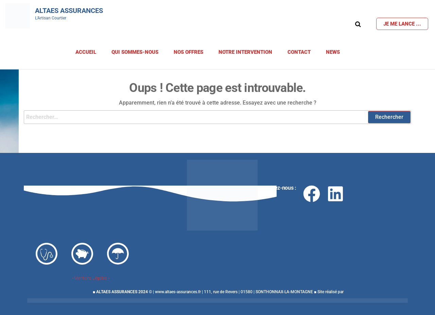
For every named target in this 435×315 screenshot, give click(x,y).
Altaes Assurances (69, 10)
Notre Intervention (245, 52)
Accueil (85, 52)
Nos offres (188, 52)
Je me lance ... (402, 24)
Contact (299, 52)
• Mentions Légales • (90, 278)
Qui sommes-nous (134, 52)
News (333, 52)
